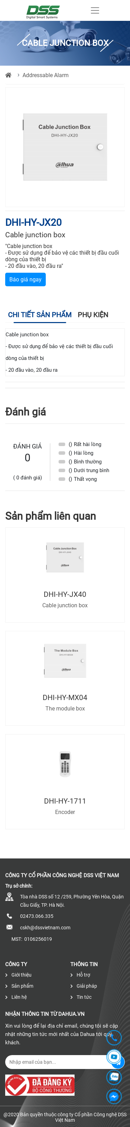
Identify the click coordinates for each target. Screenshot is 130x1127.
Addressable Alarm (46, 75)
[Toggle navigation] (95, 10)
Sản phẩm (19, 986)
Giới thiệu (18, 975)
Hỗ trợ (80, 975)
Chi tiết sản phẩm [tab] (39, 315)
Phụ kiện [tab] (93, 315)
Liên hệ (16, 997)
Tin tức (81, 997)
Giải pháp (83, 986)
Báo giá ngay (25, 279)
